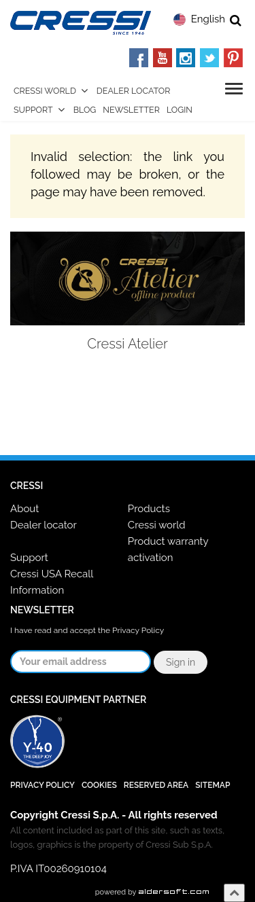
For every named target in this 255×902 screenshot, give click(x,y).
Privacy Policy (138, 630)
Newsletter (131, 110)
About (24, 509)
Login (179, 110)
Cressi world (157, 525)
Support (33, 110)
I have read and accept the (87, 630)
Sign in (180, 662)
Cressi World (45, 91)
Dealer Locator (134, 91)
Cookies (99, 785)
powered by (152, 892)
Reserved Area (156, 785)
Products (149, 509)
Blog (85, 110)
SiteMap (212, 785)
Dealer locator (43, 525)
